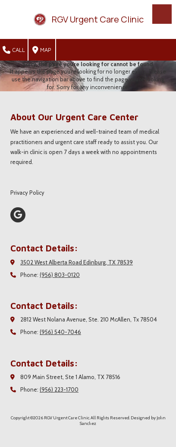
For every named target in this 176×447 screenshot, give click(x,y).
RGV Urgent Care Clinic (98, 19)
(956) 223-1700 (59, 389)
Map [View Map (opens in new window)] (41, 50)
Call (14, 50)
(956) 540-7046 (60, 331)
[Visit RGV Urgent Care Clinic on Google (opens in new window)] (17, 214)
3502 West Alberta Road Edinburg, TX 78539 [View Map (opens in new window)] (76, 262)
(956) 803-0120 (60, 274)
